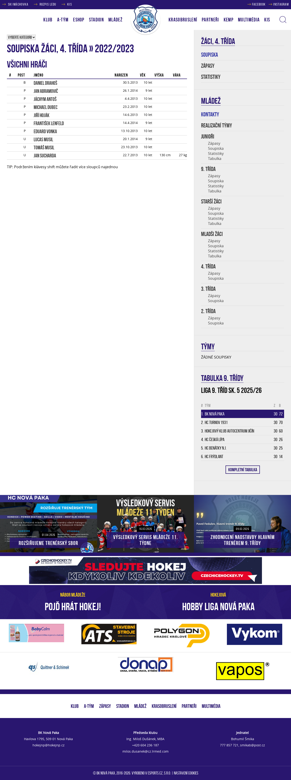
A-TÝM (89, 706)
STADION (122, 706)
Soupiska (216, 148)
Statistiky (216, 153)
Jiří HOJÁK (41, 115)
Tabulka (214, 158)
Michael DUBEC (45, 107)
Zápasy (214, 143)
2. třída (208, 311)
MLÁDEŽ (140, 706)
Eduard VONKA (45, 131)
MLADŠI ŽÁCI (212, 234)
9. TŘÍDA (208, 169)
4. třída (208, 266)
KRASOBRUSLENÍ (183, 19)
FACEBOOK (259, 4)
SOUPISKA (209, 55)
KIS (69, 4)
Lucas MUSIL (43, 139)
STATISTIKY (210, 77)
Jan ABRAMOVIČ (46, 91)
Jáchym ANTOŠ (45, 99)
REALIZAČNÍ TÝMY (216, 125)
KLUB (75, 706)
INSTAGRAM (281, 4)
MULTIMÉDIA (211, 706)
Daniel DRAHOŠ (45, 83)
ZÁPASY (207, 66)
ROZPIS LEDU (48, 4)
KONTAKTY (210, 114)
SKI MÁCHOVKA (18, 4)
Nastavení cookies (186, 773)
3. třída (208, 289)
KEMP (228, 19)
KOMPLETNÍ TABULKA (242, 469)
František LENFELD (49, 123)
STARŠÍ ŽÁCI (211, 201)
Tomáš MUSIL (44, 147)
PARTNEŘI (210, 19)
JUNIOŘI (207, 136)
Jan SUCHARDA (45, 155)
